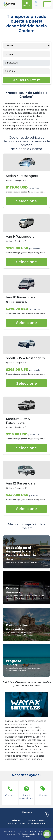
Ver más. (35, 562)
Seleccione (26, 201)
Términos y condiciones (28, 834)
